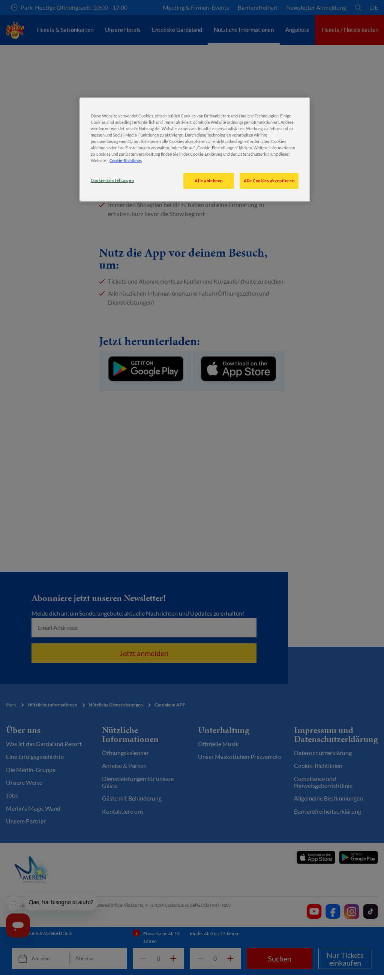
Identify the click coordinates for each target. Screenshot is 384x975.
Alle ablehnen (208, 180)
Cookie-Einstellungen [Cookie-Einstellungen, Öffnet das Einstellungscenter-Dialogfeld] (112, 180)
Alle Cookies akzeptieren (269, 180)
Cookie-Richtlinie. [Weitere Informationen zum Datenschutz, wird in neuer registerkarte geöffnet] (126, 160)
